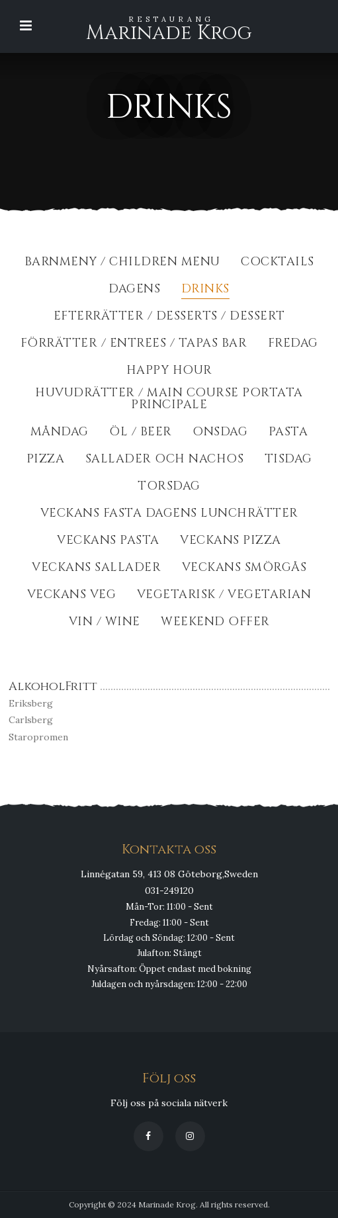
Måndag (59, 433)
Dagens (134, 290)
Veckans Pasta (108, 541)
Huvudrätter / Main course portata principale (169, 400)
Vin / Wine (104, 623)
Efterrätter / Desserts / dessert (169, 317)
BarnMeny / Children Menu (122, 263)
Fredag (293, 344)
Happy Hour (169, 371)
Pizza (45, 460)
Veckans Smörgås (244, 569)
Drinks (205, 290)
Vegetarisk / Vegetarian (224, 596)
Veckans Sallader (96, 569)
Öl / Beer (140, 433)
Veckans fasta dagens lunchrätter (169, 514)
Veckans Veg (71, 596)
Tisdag (288, 460)
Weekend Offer (215, 623)
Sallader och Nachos (164, 460)
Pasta (288, 433)
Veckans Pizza (230, 541)
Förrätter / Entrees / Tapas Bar (134, 344)
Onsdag (219, 433)
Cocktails (277, 263)
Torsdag (169, 487)
